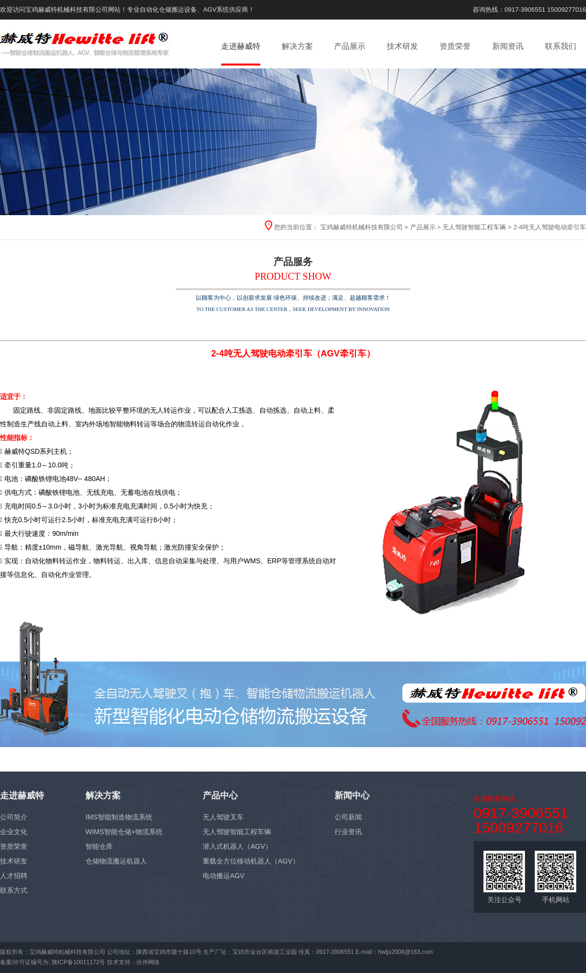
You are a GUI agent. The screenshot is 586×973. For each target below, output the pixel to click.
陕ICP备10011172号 (78, 962)
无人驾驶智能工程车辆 (474, 227)
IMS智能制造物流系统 (118, 817)
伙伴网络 (148, 962)
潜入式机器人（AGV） (237, 846)
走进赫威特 (240, 46)
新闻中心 (352, 795)
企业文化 (13, 832)
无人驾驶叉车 (223, 817)
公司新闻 (348, 817)
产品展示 (349, 46)
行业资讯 (348, 832)
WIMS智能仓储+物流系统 (124, 832)
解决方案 (297, 46)
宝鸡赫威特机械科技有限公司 (361, 227)
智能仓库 (99, 846)
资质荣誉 (455, 46)
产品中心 (220, 795)
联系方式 (13, 890)
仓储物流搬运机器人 (116, 861)
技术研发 (402, 46)
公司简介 (13, 817)
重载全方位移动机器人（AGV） (251, 861)
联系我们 (560, 46)
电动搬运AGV (224, 876)
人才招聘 (13, 876)
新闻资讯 (507, 46)
